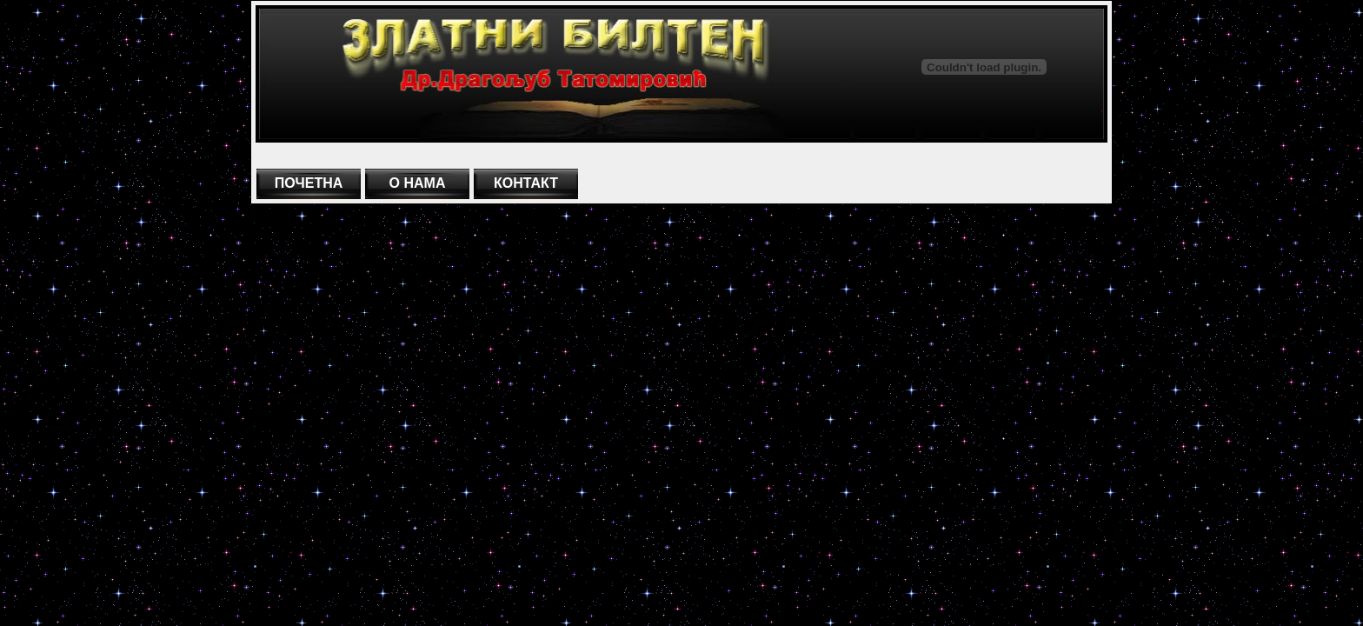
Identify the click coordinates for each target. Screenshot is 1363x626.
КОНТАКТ (526, 183)
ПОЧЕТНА (309, 183)
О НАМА (417, 183)
